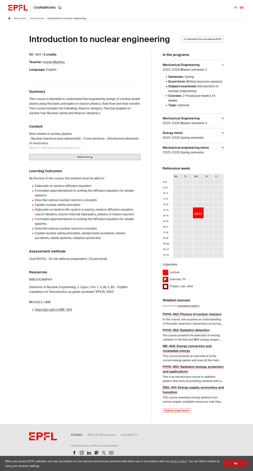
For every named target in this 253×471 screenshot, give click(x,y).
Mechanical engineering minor (192, 150)
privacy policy (178, 461)
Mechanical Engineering (192, 67)
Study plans (20, 18)
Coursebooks (45, 7)
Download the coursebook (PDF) (202, 39)
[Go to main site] (9, 18)
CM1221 (198, 213)
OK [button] (236, 463)
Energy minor (192, 135)
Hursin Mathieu (54, 62)
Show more (85, 157)
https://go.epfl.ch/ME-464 (53, 310)
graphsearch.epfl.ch (188, 305)
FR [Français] (235, 7)
